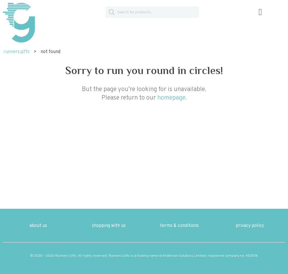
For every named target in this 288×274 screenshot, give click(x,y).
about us (38, 226)
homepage (171, 98)
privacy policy (250, 226)
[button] (260, 12)
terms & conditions (179, 226)
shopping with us (109, 226)
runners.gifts (16, 52)
